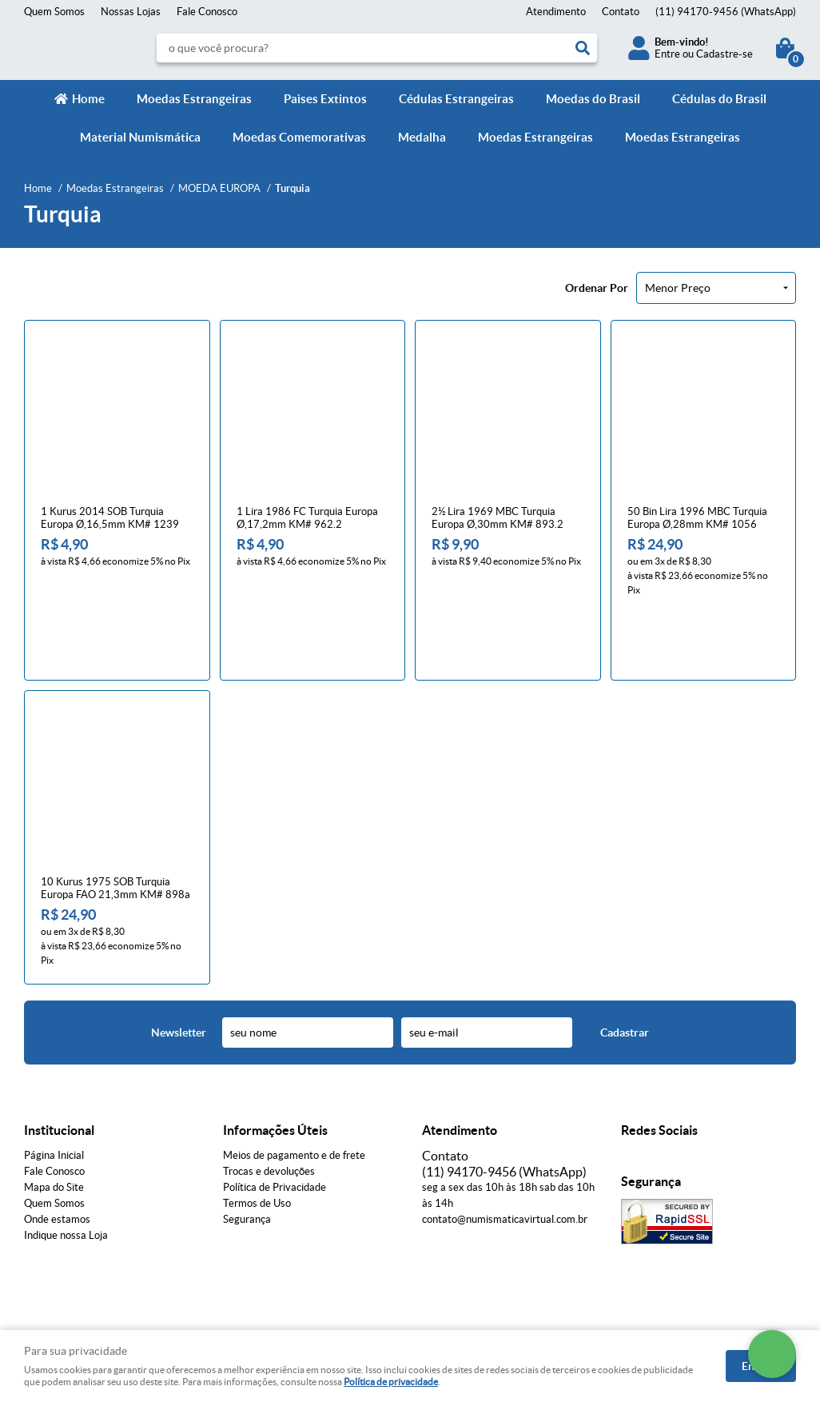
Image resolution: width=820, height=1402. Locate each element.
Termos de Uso (257, 1136)
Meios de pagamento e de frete (294, 1088)
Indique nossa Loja (66, 1168)
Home (88, 99)
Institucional (59, 1063)
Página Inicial (54, 1088)
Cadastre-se (724, 54)
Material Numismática (140, 137)
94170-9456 (725, 12)
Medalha (422, 137)
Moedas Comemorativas (299, 137)
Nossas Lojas (131, 12)
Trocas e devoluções (269, 1104)
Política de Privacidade (274, 1120)
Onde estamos (57, 1152)
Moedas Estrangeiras (194, 99)
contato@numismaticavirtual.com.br (504, 1152)
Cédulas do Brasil (719, 99)
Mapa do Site (54, 1120)
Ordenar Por (596, 288)
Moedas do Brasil (593, 99)
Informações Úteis (275, 1063)
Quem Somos (54, 12)
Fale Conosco (207, 12)
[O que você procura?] (582, 48)
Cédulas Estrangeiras (456, 99)
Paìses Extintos (325, 99)
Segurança (247, 1152)
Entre (667, 54)
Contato (620, 12)
